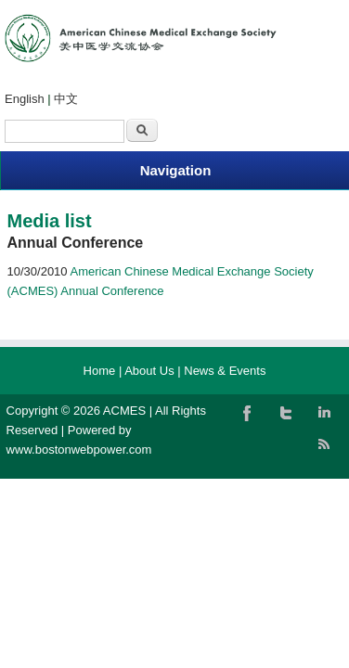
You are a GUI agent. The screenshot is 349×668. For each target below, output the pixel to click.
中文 (66, 99)
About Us (149, 371)
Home (100, 371)
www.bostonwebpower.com (79, 449)
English (25, 99)
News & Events (224, 371)
